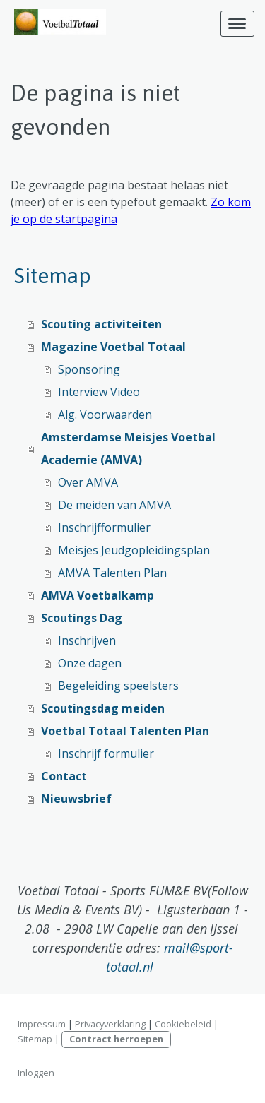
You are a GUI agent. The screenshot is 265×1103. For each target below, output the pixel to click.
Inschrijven (87, 640)
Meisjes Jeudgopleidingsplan (134, 550)
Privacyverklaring (110, 1024)
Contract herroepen (116, 1038)
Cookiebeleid (183, 1024)
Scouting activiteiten (101, 324)
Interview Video (99, 392)
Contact (64, 776)
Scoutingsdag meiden (103, 708)
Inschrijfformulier (104, 527)
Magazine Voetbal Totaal (113, 346)
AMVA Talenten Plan (112, 572)
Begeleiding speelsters (118, 685)
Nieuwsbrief (76, 798)
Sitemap (35, 1038)
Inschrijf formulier (106, 753)
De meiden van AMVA (114, 505)
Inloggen (36, 1072)
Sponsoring (89, 369)
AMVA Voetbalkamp (97, 595)
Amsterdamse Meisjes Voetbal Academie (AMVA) (128, 448)
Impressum (42, 1024)
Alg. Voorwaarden (105, 414)
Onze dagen (90, 663)
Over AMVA (88, 482)
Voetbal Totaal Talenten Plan (125, 731)
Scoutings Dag (81, 618)
